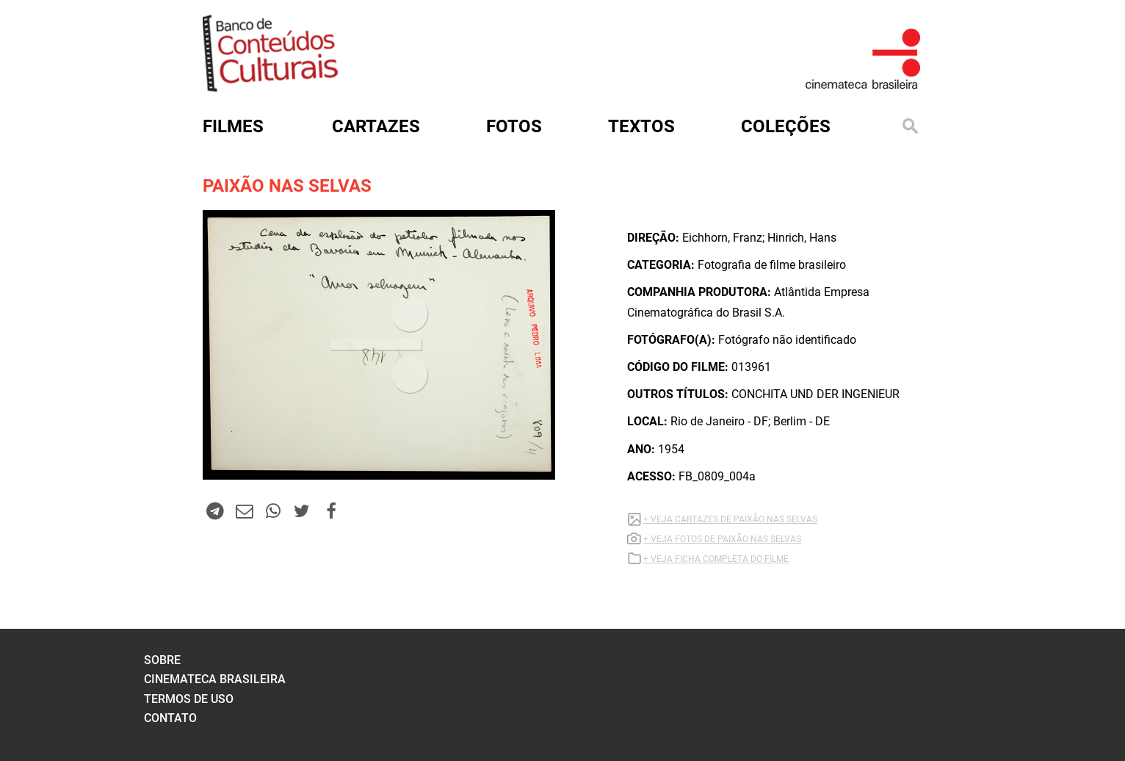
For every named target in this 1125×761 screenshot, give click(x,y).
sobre (162, 660)
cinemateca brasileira (215, 679)
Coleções (786, 126)
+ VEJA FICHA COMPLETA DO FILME (716, 559)
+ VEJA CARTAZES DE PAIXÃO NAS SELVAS (730, 519)
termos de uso (189, 699)
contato (170, 718)
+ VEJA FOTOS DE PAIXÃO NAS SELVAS (722, 539)
